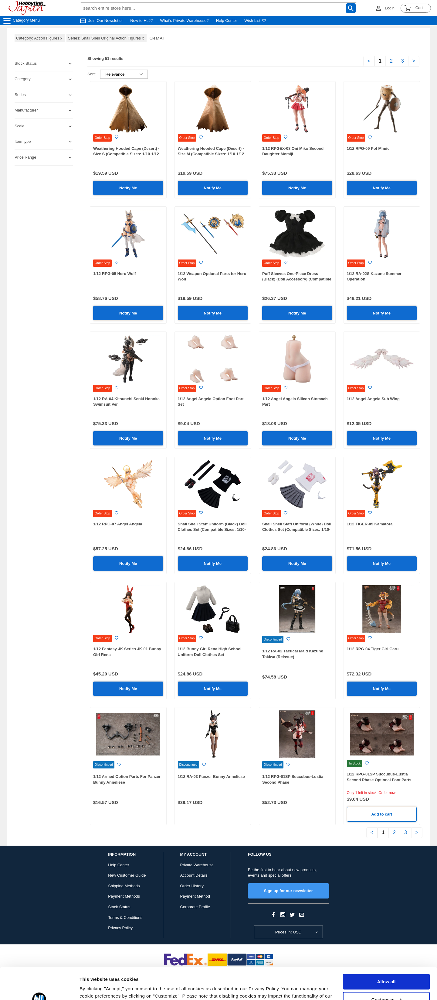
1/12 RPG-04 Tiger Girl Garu (373, 649)
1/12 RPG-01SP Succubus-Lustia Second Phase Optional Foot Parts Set (379, 780)
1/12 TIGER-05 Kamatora (370, 524)
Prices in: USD (288, 932)
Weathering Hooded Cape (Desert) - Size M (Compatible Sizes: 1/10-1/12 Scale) (211, 154)
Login (390, 8)
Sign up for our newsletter (288, 890)
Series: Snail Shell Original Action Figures (106, 38)
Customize (386, 967)
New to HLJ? (141, 20)
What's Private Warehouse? (184, 20)
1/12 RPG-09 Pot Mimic (368, 148)
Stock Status (119, 907)
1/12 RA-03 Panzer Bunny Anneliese (211, 776)
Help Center (226, 20)
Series (20, 94)
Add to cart (381, 814)
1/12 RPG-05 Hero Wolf (114, 273)
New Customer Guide (127, 875)
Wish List (255, 20)
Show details (94, 988)
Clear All (157, 38)
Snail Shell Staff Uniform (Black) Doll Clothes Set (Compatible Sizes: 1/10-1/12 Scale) (212, 530)
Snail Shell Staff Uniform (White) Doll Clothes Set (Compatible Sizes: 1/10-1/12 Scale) (296, 530)
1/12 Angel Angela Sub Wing (373, 399)
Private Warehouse (197, 865)
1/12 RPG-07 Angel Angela (117, 524)
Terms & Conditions (125, 917)
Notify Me (128, 188)
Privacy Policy (120, 928)
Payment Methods (124, 896)
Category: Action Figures (39, 38)
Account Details (194, 875)
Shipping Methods (124, 886)
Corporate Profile (195, 907)
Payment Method (195, 896)
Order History (192, 886)
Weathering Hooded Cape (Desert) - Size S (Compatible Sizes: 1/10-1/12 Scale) (126, 154)
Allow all (386, 949)
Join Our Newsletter (105, 20)
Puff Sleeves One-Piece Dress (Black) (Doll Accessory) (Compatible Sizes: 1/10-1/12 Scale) (296, 279)
